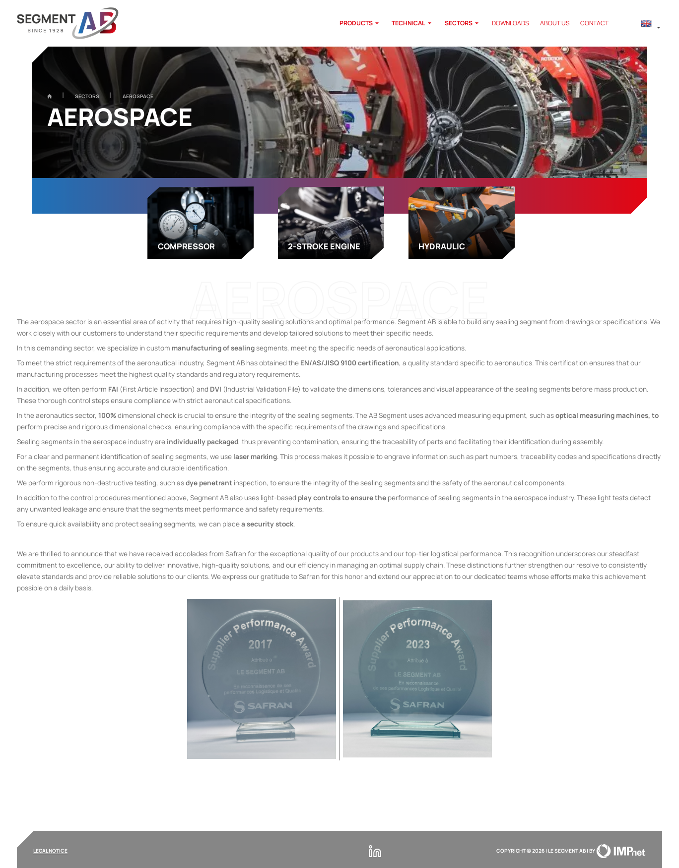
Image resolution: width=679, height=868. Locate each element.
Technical (413, 23)
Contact (594, 23)
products (360, 23)
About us (555, 23)
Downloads (510, 23)
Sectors (463, 23)
